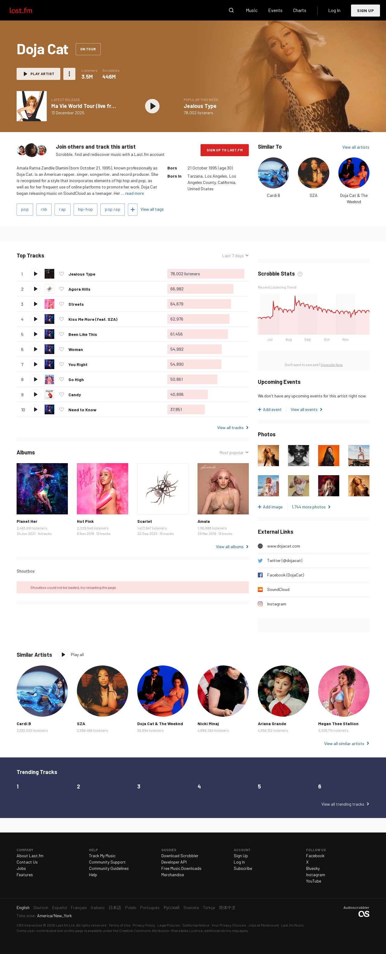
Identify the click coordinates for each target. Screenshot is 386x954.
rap (62, 209)
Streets (76, 304)
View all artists (355, 147)
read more (134, 193)
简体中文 (227, 907)
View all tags (152, 209)
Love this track (61, 274)
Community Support (107, 861)
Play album (152, 106)
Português (150, 907)
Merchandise (172, 874)
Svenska (191, 907)
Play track (35, 274)
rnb (44, 209)
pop (25, 209)
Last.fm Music (292, 925)
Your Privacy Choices (228, 925)
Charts (299, 10)
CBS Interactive (29, 925)
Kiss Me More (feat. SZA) (92, 319)
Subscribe (243, 868)
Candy (74, 394)
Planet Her (27, 521)
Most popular (232, 452)
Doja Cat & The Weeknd (160, 723)
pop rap (112, 209)
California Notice (195, 925)
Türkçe (209, 907)
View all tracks (230, 427)
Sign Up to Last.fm (225, 150)
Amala (204, 521)
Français (79, 907)
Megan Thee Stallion (338, 723)
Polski (130, 907)
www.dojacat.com (283, 545)
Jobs (21, 868)
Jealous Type (200, 106)
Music (252, 10)
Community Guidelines (109, 868)
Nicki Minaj (208, 723)
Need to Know (82, 409)
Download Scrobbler (179, 855)
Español (59, 907)
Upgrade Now (332, 364)
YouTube (313, 880)
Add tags (133, 210)
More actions (69, 74)
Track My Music (102, 855)
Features (25, 874)
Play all (77, 654)
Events (275, 10)
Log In (334, 10)
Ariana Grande (272, 723)
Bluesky (313, 868)
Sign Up (365, 10)
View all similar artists (344, 743)
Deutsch (40, 907)
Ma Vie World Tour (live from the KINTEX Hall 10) (108, 106)
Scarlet (144, 521)
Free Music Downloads (181, 868)
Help (93, 874)
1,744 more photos (309, 506)
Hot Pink (85, 521)
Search (231, 10)
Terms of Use (120, 925)
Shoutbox (26, 570)
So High (76, 379)
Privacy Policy (144, 925)
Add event (272, 409)
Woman (75, 349)
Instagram (276, 603)
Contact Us (27, 861)
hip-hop (85, 209)
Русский (171, 907)
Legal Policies (168, 925)
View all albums (230, 546)
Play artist (42, 73)
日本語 (115, 907)
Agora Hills (79, 289)
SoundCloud (278, 589)
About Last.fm (30, 855)
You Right (77, 364)
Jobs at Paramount (263, 925)
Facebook (315, 855)
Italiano (98, 907)
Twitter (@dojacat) (284, 560)
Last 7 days (233, 255)
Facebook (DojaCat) (285, 574)
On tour (88, 49)
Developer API (174, 861)
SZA (314, 195)
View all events (304, 409)
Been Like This (82, 334)
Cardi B (273, 195)
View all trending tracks (342, 804)
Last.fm (28, 10)
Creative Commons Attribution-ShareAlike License (161, 930)
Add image (273, 506)
